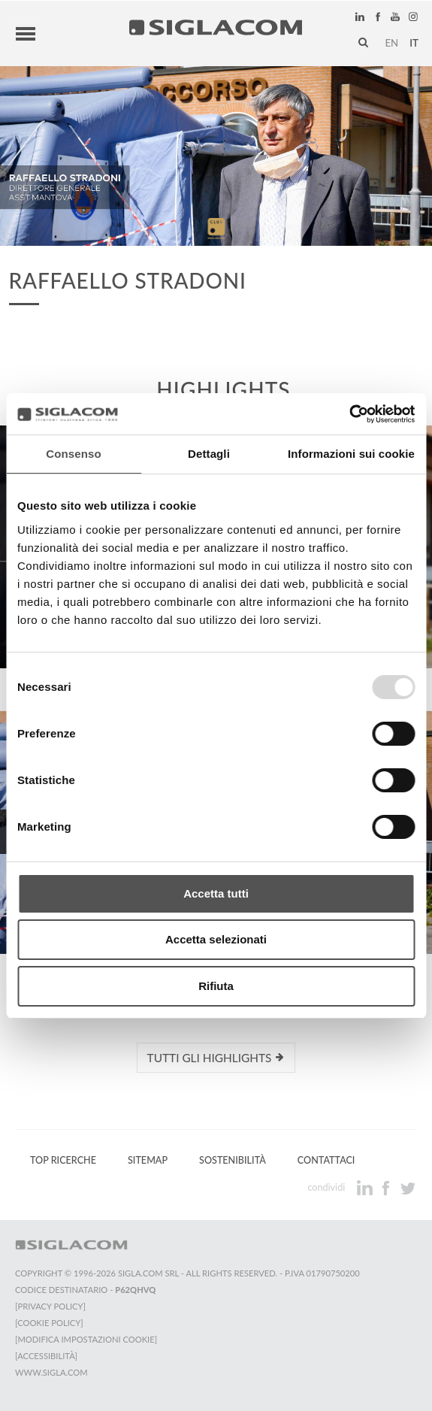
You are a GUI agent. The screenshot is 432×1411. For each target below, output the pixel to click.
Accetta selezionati (216, 939)
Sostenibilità (232, 1160)
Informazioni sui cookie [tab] (351, 453)
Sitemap (148, 1160)
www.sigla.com (51, 1372)
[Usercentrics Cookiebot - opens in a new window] (349, 414)
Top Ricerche (63, 1160)
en (391, 43)
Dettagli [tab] (209, 453)
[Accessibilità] (46, 1356)
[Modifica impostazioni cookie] (86, 1339)
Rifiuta (216, 986)
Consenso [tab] (73, 453)
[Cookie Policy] (49, 1323)
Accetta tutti (216, 893)
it (413, 43)
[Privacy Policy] (50, 1306)
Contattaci (326, 1160)
